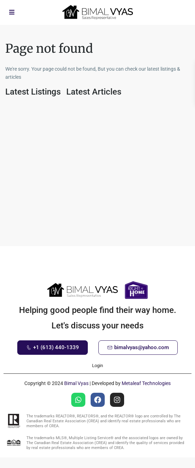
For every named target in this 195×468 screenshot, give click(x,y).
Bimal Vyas (76, 383)
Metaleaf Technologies (146, 383)
